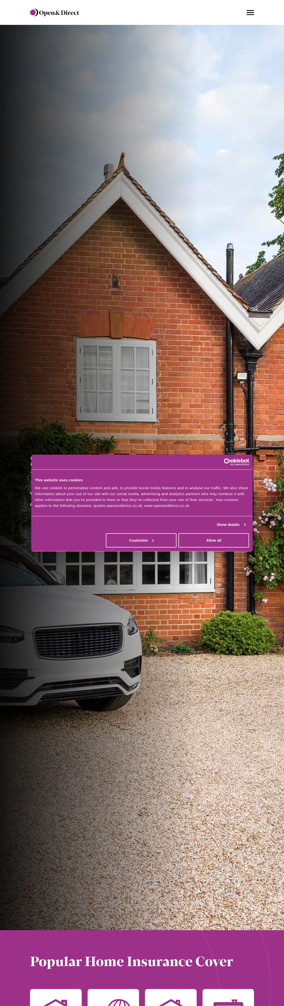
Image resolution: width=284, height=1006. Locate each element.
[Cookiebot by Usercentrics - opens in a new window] (227, 462)
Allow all (213, 540)
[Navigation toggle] (250, 12)
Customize (141, 540)
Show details (228, 524)
